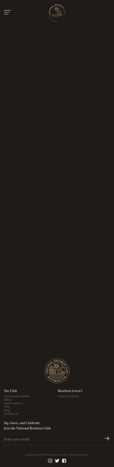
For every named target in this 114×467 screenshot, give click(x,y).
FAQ (6, 407)
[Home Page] (57, 13)
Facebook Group (68, 396)
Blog (7, 410)
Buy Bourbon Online (16, 396)
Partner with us (13, 403)
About (7, 400)
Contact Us (11, 414)
